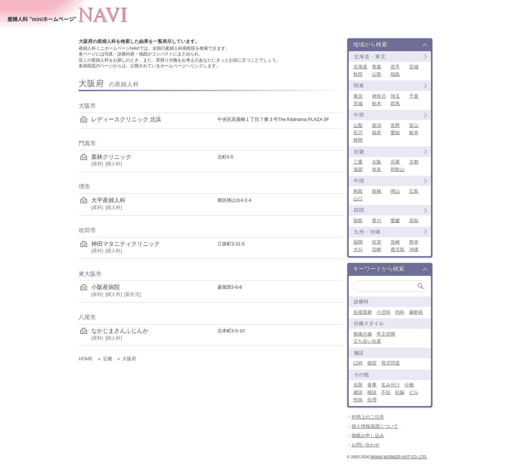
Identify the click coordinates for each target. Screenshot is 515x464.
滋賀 (358, 169)
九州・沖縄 (367, 232)
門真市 (87, 143)
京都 (413, 162)
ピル (413, 392)
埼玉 (395, 96)
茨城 (358, 103)
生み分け (390, 384)
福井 (376, 132)
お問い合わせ (365, 445)
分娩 (409, 384)
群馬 (395, 103)
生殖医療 (362, 312)
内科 (399, 312)
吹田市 (87, 230)
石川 (358, 132)
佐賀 (376, 242)
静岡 (358, 140)
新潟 (376, 125)
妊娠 (399, 392)
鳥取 (358, 191)
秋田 (358, 74)
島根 (376, 191)
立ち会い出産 (367, 341)
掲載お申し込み (368, 435)
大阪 (376, 162)
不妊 (386, 392)
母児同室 (390, 363)
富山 (413, 125)
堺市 (84, 187)
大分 (358, 249)
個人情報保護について (375, 426)
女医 (358, 384)
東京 (358, 96)
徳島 (358, 220)
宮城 (413, 66)
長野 (395, 125)
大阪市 (87, 106)
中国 (359, 181)
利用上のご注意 (368, 417)
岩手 (395, 66)
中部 (359, 115)
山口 (358, 198)
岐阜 (413, 132)
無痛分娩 (362, 334)
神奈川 (379, 96)
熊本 (413, 242)
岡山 (395, 191)
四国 (359, 210)
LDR (358, 363)
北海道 (360, 66)
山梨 (358, 125)
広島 (413, 191)
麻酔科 (416, 312)
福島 (395, 74)
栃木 (376, 103)
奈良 (376, 169)
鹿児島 (397, 249)
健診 (358, 392)
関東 (359, 85)
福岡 (358, 242)
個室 (372, 363)
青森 (376, 66)
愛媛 (395, 220)
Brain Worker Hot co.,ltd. (399, 457)
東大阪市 (90, 274)
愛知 (395, 132)
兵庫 (395, 162)
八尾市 (87, 317)
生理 (372, 399)
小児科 (384, 312)
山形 (376, 74)
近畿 (359, 152)
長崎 (395, 242)
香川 (376, 220)
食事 (372, 384)
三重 (358, 162)
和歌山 (397, 169)
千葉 (413, 96)
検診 (372, 392)
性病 (358, 399)
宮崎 (376, 249)
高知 (413, 220)
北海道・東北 (370, 56)
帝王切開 (386, 334)
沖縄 (413, 249)
